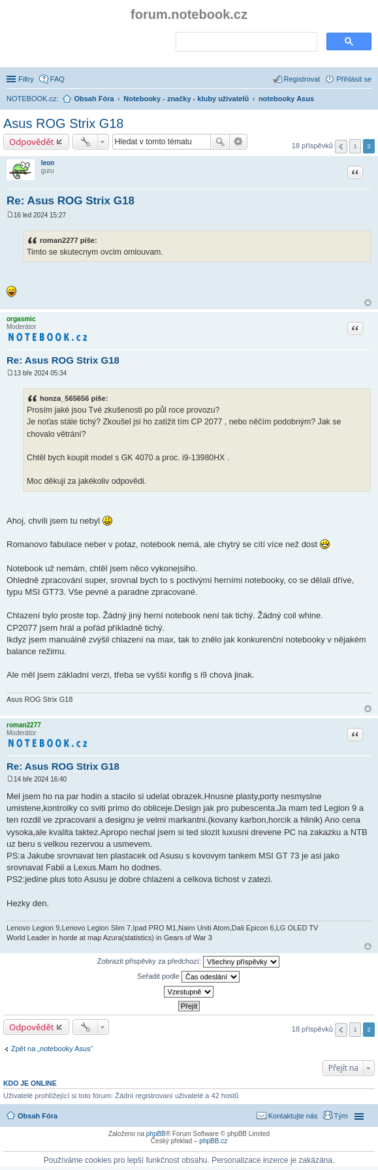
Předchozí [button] (341, 146)
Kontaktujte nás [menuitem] (293, 1116)
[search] (245, 42)
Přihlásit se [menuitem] (353, 79)
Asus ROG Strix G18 (63, 123)
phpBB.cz (213, 1141)
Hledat (220, 142)
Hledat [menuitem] (366, 100)
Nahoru (367, 302)
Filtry (26, 79)
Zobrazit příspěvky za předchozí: (188, 962)
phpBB (156, 1133)
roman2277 (24, 725)
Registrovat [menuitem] (302, 79)
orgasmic (21, 319)
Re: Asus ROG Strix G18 (70, 201)
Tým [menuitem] (341, 1116)
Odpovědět (31, 142)
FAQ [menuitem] (57, 79)
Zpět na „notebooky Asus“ (52, 1048)
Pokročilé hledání (238, 142)
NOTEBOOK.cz (31, 99)
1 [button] (355, 146)
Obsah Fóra (37, 1116)
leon (48, 162)
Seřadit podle (188, 977)
